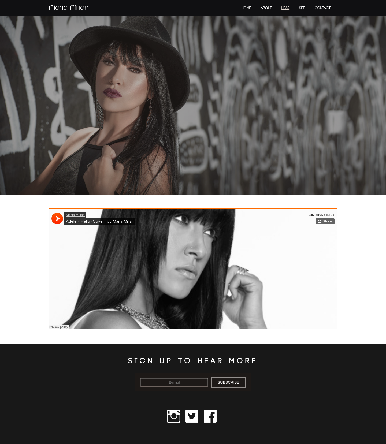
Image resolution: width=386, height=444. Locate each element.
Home (246, 8)
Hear (285, 8)
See (302, 8)
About (266, 8)
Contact (323, 8)
